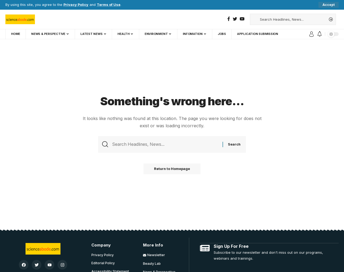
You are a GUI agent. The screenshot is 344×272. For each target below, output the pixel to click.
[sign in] (311, 34)
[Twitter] (234, 19)
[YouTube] (242, 19)
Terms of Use (108, 5)
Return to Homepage (172, 169)
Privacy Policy (75, 5)
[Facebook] (228, 19)
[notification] (319, 34)
